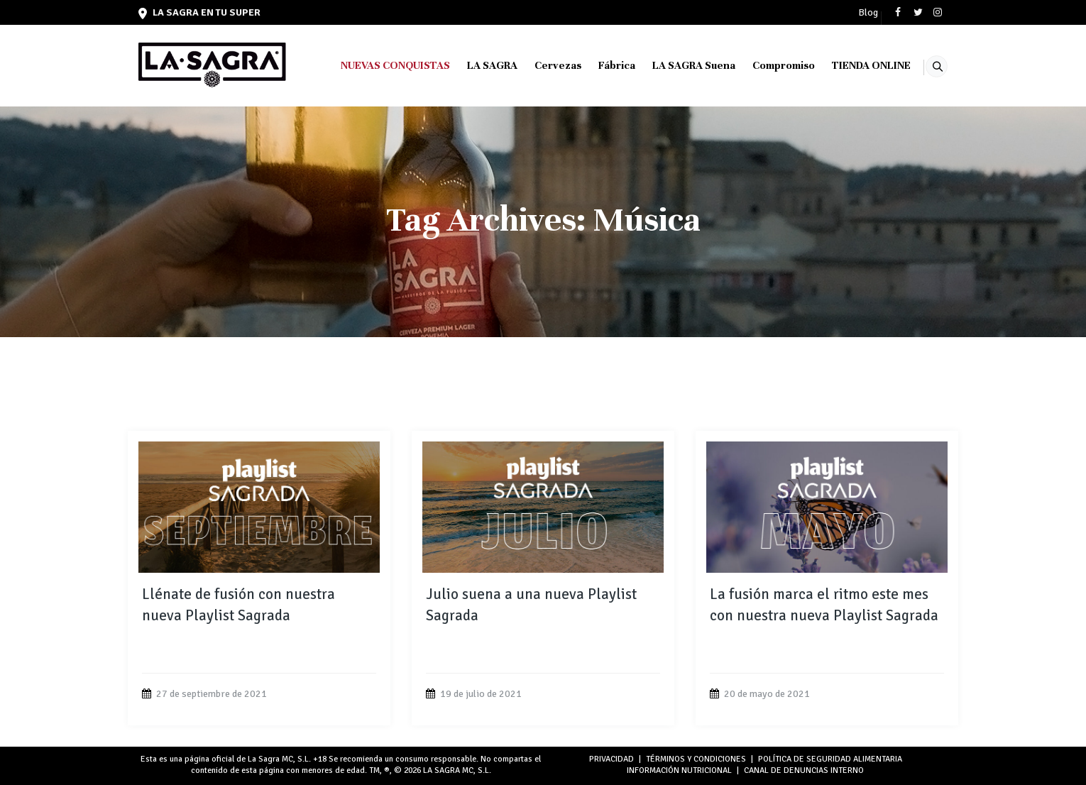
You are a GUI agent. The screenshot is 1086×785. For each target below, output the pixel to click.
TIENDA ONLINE (853, 65)
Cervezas (540, 65)
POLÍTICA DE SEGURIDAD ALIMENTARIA (830, 759)
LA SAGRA (474, 65)
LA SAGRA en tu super (199, 12)
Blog (868, 12)
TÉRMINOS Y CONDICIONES (696, 759)
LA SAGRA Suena (676, 65)
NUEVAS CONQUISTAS (377, 65)
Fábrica (599, 65)
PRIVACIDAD (611, 759)
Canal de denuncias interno (804, 770)
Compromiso (766, 65)
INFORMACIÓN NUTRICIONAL (679, 770)
